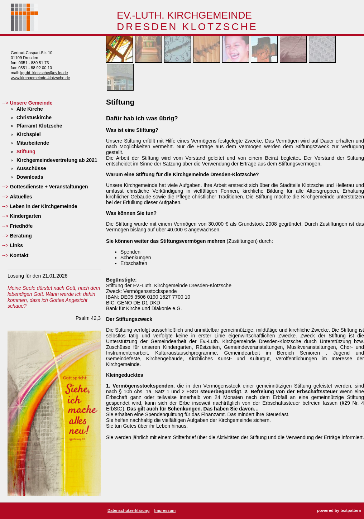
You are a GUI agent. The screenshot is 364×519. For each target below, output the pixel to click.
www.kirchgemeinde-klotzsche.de (40, 78)
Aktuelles (21, 197)
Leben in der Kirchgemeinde (43, 206)
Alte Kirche (29, 109)
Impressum (165, 510)
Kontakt (19, 255)
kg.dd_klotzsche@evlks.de (44, 73)
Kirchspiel (28, 134)
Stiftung (25, 151)
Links (16, 245)
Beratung (21, 236)
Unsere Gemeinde (31, 103)
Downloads (29, 177)
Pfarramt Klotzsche (39, 126)
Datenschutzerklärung (128, 510)
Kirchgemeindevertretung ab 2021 (56, 160)
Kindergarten (25, 216)
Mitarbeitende (32, 143)
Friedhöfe (21, 226)
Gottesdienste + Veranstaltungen (49, 186)
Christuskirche (34, 117)
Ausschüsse (31, 168)
